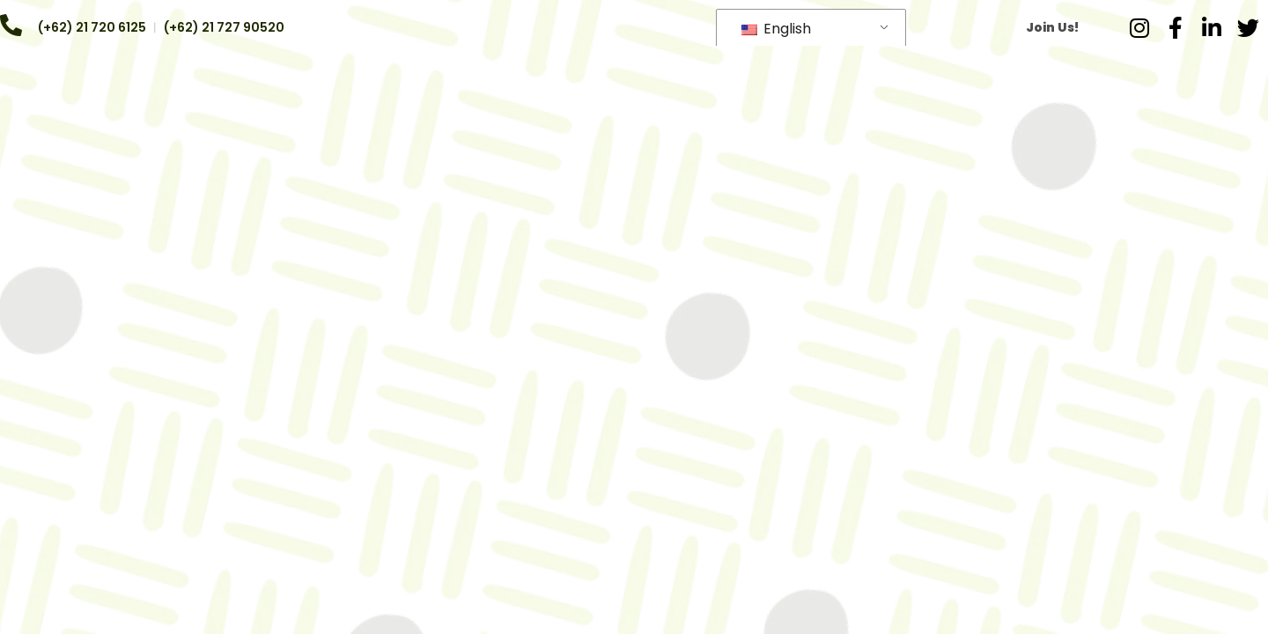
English (776, 28)
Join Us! (1052, 27)
